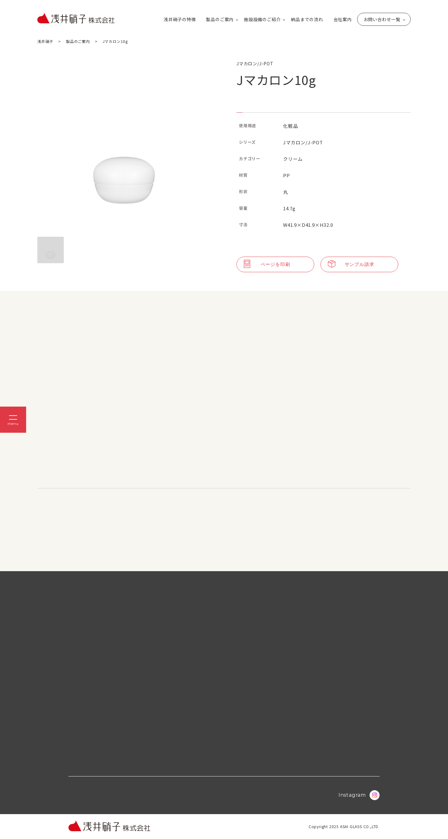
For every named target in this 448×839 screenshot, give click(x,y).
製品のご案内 (220, 19)
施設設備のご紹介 (262, 19)
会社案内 (343, 19)
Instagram (359, 795)
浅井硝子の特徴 (180, 19)
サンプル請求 (351, 264)
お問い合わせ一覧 (382, 19)
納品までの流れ (307, 19)
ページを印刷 (267, 264)
